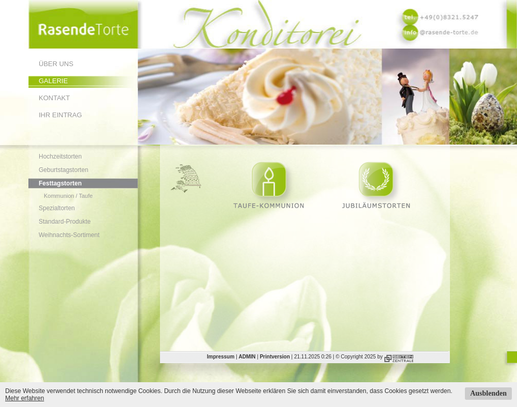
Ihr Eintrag (60, 115)
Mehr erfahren (24, 398)
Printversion (274, 356)
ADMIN (247, 356)
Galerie (53, 81)
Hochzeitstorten (60, 156)
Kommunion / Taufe (68, 196)
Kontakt (54, 98)
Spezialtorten (57, 208)
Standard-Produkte (65, 221)
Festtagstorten (60, 183)
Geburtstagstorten (63, 170)
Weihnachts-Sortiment (69, 235)
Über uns (56, 64)
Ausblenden (488, 393)
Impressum (220, 356)
